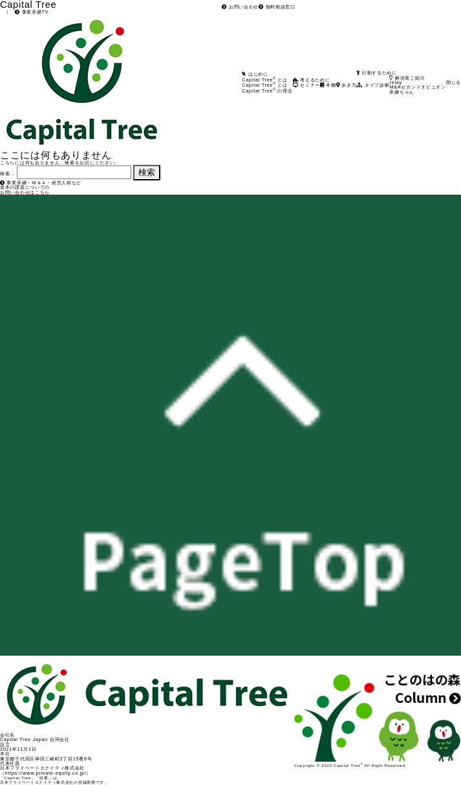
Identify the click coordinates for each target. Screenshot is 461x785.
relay (395, 82)
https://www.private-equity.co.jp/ (46, 773)
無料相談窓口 (277, 7)
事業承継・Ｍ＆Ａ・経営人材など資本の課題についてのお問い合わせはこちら (40, 187)
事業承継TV (31, 12)
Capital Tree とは (265, 85)
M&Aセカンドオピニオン (417, 87)
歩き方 (346, 85)
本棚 (328, 85)
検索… (7, 174)
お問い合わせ (240, 7)
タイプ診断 (372, 85)
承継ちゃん (401, 92)
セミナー (306, 85)
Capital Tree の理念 (267, 91)
